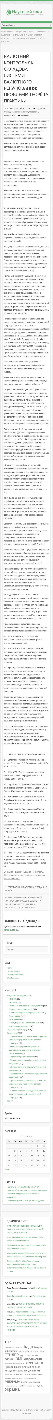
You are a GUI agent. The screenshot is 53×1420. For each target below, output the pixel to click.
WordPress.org (13, 978)
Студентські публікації (16, 1029)
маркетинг (18, 1374)
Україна (12, 1389)
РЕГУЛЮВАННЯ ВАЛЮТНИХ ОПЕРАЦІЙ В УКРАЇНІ (26, 889)
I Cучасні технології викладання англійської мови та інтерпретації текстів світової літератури (27, 1083)
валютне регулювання (34, 875)
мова (26, 1374)
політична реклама (30, 1378)
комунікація (32, 1359)
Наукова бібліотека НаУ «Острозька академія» (27, 1190)
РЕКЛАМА (12, 1381)
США (22, 1385)
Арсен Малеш (12, 109)
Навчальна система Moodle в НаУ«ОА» (23, 1187)
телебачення (31, 1386)
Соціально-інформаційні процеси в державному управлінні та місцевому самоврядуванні (25, 1049)
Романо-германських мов (19, 1009)
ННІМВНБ (13, 1002)
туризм (40, 1386)
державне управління (29, 1355)
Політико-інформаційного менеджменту (26, 1006)
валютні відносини (15, 872)
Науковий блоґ (7, 32)
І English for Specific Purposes (21, 1057)
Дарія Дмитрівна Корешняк (18, 1296)
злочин (9, 1359)
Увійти (9, 968)
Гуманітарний (14, 1016)
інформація (11, 1351)
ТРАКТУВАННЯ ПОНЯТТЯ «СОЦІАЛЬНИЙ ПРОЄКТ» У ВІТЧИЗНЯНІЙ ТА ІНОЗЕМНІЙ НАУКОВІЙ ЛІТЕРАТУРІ (25, 1229)
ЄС (22, 1347)
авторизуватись (11, 930)
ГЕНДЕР (12, 1355)
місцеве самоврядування (22, 1370)
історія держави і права (28, 1351)
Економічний (41, 32)
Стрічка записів (13, 971)
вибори (42, 1351)
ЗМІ (19, 1359)
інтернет (38, 1347)
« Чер (7, 1169)
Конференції (12, 1033)
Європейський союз (12, 1347)
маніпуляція (8, 1374)
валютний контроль (34, 872)
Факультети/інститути (24, 32)
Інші (8, 1101)
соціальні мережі (34, 1382)
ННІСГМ (12, 999)
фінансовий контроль (13, 875)
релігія (24, 1382)
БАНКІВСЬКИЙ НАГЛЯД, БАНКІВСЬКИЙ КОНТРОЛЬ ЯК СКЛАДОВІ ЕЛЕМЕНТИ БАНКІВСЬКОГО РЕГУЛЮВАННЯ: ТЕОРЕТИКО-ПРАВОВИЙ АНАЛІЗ (23, 902)
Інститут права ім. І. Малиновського (24, 1023)
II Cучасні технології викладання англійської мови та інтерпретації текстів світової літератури (27, 1094)
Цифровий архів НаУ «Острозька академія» (25, 1200)
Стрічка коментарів (15, 975)
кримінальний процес (27, 1366)
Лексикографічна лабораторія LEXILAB (27, 1013)
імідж (28, 1347)
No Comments (25, 115)
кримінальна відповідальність (14, 1363)
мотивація (32, 1374)
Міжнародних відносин (18, 1026)
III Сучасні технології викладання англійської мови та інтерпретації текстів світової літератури (28, 1039)
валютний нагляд (12, 879)
